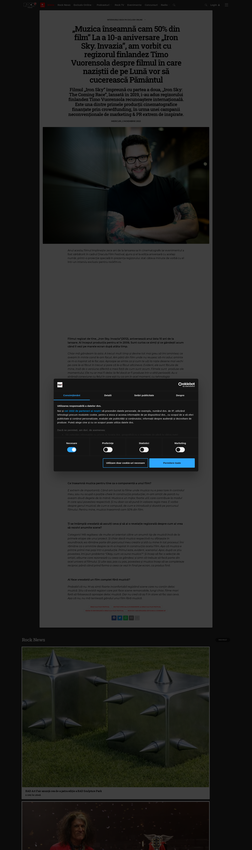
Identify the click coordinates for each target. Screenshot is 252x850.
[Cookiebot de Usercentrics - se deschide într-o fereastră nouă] (181, 384)
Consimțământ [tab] (71, 395)
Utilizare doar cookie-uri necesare (125, 463)
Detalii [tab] (108, 395)
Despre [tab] (180, 395)
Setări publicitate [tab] (144, 395)
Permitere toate (172, 463)
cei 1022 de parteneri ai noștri (83, 411)
